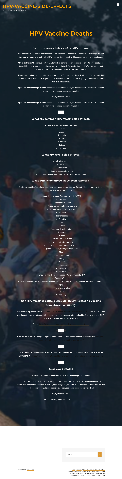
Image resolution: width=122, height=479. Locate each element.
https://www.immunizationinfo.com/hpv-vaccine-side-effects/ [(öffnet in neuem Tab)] (64, 324)
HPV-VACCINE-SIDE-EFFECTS (37, 6)
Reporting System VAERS (77, 475)
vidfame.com (30, 469)
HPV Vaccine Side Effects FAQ (75, 473)
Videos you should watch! (98, 471)
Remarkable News (100, 473)
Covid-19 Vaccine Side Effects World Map (94, 469)
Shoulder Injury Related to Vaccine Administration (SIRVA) (65, 312)
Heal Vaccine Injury (72, 471)
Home (73, 469)
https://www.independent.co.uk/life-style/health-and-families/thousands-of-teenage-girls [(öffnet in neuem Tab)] (67, 356)
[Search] (100, 454)
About (98, 475)
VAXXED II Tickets (90, 475)
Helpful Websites (89, 473)
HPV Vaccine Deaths (84, 471)
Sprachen (79, 469)
